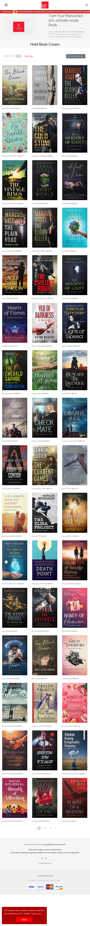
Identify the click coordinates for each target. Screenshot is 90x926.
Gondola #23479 (8, 489)
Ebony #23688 (67, 156)
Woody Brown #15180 (9, 774)
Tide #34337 (36, 108)
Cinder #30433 (67, 203)
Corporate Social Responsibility (32, 853)
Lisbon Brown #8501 (39, 489)
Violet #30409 (7, 346)
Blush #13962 (66, 631)
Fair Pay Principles (50, 853)
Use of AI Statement (72, 853)
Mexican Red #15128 (9, 821)
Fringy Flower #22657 (10, 156)
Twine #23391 (6, 631)
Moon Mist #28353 (8, 108)
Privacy (47, 850)
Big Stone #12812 (8, 679)
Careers (61, 853)
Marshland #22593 (8, 394)
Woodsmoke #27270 (39, 298)
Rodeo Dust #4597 (38, 726)
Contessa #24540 (68, 108)
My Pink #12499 (37, 631)
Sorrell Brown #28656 (39, 156)
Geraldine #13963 (68, 726)
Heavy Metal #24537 (39, 251)
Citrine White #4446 (9, 536)
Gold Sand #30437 (68, 584)
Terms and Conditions (36, 850)
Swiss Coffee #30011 (39, 346)
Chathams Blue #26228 (70, 441)
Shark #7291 (36, 536)
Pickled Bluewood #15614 (71, 774)
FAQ (12, 853)
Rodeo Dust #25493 (9, 251)
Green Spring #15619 (9, 726)
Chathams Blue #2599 (10, 584)
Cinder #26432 (37, 203)
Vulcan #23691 (67, 298)
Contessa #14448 (38, 821)
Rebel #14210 (66, 821)
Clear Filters (29, 56)
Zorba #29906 (7, 441)
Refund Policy (56, 850)
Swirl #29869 (66, 394)
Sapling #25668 (67, 346)
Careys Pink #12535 (39, 774)
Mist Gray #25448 (38, 441)
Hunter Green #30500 (10, 203)
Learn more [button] (36, 914)
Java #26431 (66, 251)
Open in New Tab (75, 56)
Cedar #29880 (7, 298)
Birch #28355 (36, 679)
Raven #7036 (67, 489)
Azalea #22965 (67, 679)
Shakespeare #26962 (39, 584)
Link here (78, 37)
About (17, 853)
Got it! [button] (24, 920)
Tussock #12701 (67, 536)
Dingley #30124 (37, 394)
